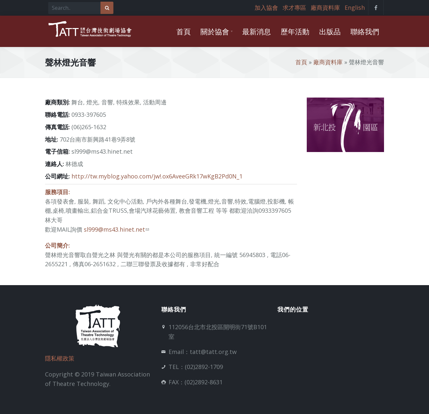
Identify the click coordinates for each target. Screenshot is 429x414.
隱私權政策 (59, 358)
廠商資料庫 (325, 7)
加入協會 (266, 7)
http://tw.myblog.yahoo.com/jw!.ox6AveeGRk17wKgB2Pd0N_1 (157, 176)
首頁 (301, 62)
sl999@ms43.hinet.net (116, 229)
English (355, 7)
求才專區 (294, 7)
